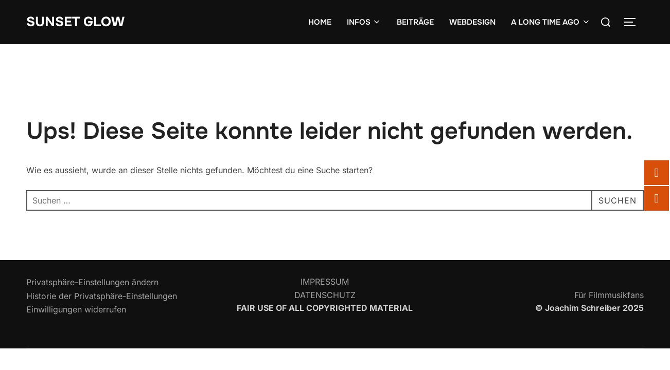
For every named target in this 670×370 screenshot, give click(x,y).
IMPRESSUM (325, 281)
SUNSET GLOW (75, 21)
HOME (319, 22)
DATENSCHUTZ (325, 295)
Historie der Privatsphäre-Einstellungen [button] (101, 296)
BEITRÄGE (415, 22)
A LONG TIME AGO (551, 22)
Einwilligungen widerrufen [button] (76, 309)
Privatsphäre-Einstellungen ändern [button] (92, 282)
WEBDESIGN (472, 22)
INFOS (364, 22)
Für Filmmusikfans (609, 295)
